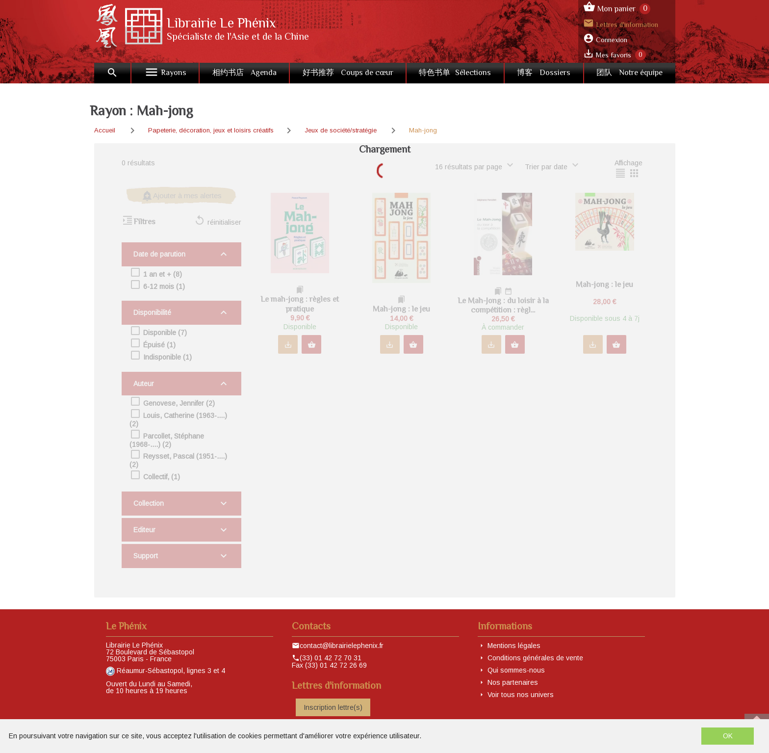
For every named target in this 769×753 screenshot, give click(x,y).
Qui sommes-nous (516, 670)
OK (728, 736)
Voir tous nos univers (520, 695)
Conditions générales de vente (535, 658)
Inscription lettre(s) (333, 707)
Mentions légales (513, 645)
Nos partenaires (512, 682)
